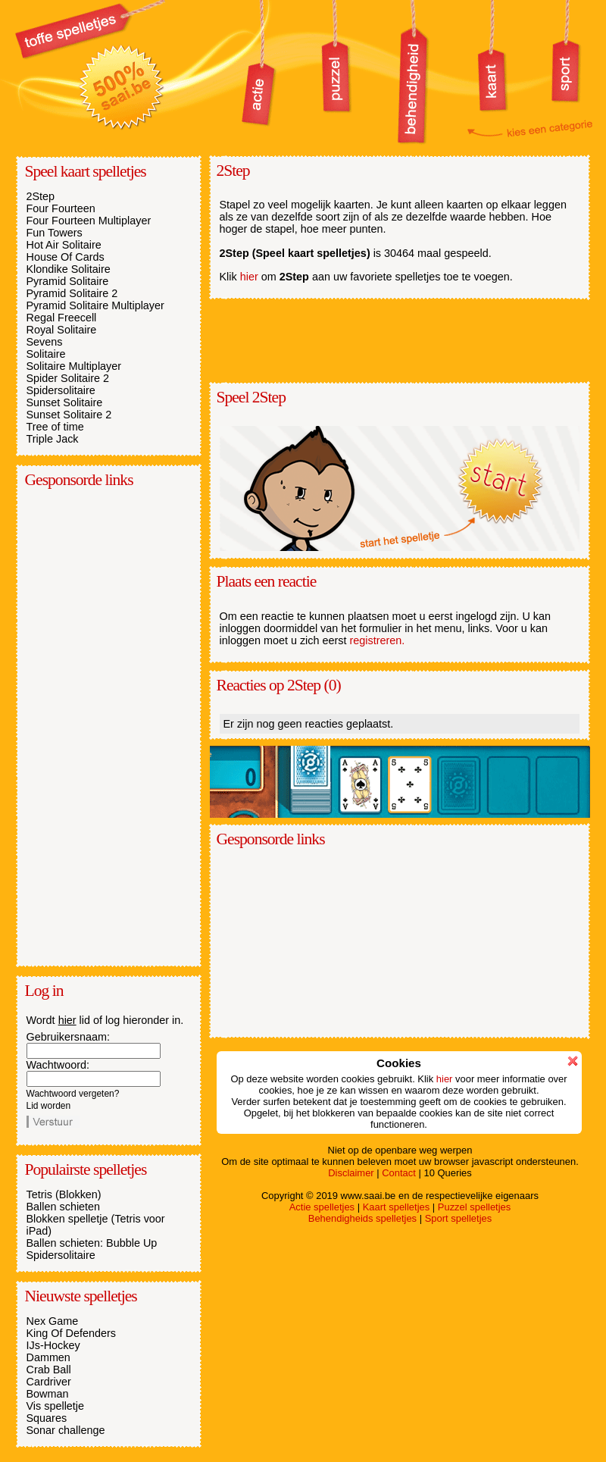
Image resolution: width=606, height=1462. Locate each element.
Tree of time (55, 427)
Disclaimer (350, 1173)
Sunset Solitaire (65, 402)
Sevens (45, 342)
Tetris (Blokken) (64, 1194)
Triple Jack (53, 439)
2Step (41, 196)
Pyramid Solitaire (68, 281)
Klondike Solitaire (69, 269)
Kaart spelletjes (396, 1207)
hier (67, 1020)
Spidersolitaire (61, 390)
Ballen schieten (64, 1207)
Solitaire (46, 354)
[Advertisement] (87, 726)
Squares (47, 1418)
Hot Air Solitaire (64, 245)
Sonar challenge (66, 1430)
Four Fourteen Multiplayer (89, 220)
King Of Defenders (71, 1333)
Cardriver (49, 1382)
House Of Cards (66, 257)
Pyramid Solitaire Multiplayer (95, 305)
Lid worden (49, 1105)
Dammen (48, 1357)
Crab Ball (49, 1369)
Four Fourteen (61, 208)
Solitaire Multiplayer (74, 366)
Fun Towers (55, 233)
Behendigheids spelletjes (362, 1218)
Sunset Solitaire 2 (69, 415)
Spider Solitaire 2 (68, 378)
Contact (399, 1173)
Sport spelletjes (458, 1218)
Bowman (48, 1394)
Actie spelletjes (322, 1207)
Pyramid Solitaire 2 (72, 293)
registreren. (377, 640)
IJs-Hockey (53, 1345)
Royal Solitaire (62, 330)
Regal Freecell (62, 317)
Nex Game (53, 1321)
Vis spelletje (56, 1406)
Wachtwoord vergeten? (73, 1093)
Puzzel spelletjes (474, 1207)
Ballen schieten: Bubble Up (92, 1243)
